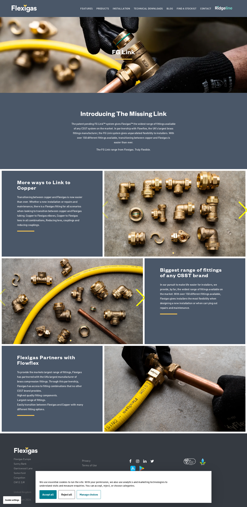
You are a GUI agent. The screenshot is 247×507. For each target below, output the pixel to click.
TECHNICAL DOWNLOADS (148, 8)
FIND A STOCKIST (186, 8)
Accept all (48, 494)
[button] (173, 253)
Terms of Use (89, 465)
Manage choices (89, 494)
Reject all (66, 494)
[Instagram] (130, 461)
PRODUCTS (102, 8)
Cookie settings (12, 500)
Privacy (86, 460)
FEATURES (86, 8)
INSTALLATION (121, 8)
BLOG (170, 8)
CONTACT (205, 8)
